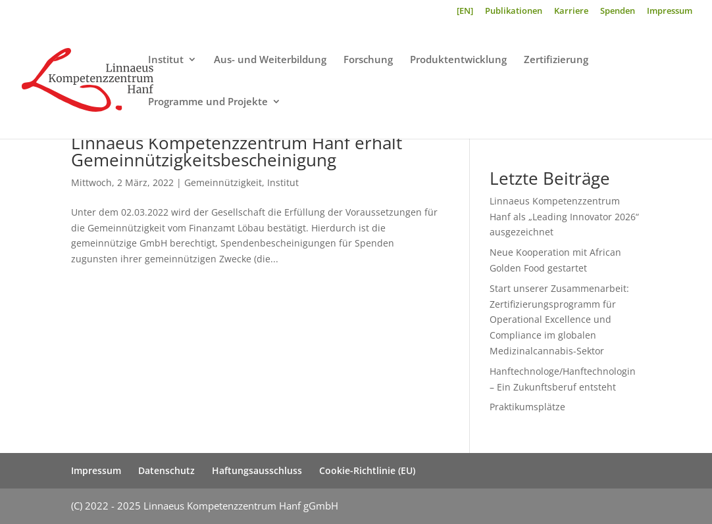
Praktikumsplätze (527, 406)
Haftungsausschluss (257, 470)
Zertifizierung (556, 60)
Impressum (669, 11)
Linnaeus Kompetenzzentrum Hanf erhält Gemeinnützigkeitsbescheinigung (236, 151)
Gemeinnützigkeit (223, 182)
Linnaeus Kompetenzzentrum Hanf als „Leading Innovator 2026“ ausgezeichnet (564, 217)
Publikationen (513, 11)
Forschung (368, 60)
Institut (166, 60)
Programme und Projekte (208, 102)
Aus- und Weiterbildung (270, 60)
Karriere (571, 11)
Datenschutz (166, 470)
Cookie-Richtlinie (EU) (367, 470)
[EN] (465, 11)
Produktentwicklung (458, 60)
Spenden (617, 11)
